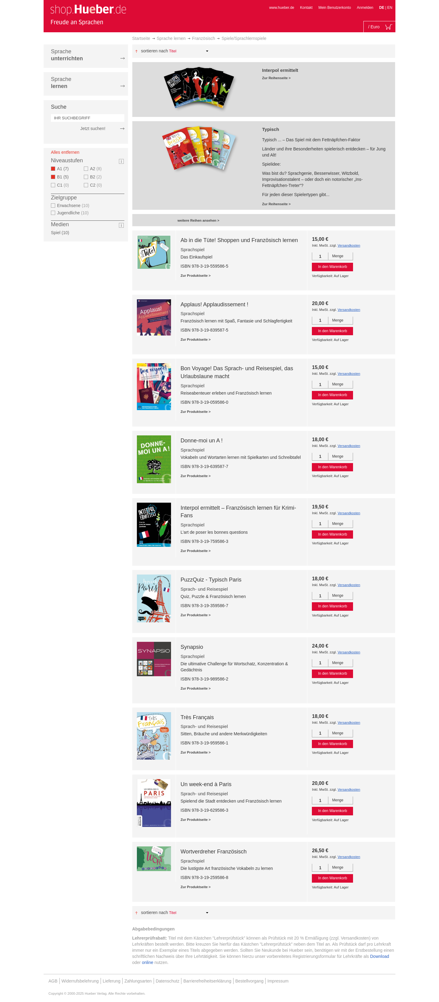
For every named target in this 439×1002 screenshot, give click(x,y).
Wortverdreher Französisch (213, 852)
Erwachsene (74, 205)
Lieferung (111, 981)
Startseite (141, 38)
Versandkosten (348, 245)
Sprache (67, 55)
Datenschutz (168, 981)
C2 (96, 185)
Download (379, 956)
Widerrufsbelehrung (80, 981)
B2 (96, 176)
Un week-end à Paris (205, 784)
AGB (53, 981)
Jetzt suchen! (92, 128)
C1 (63, 185)
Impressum (277, 981)
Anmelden (365, 7)
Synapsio (191, 647)
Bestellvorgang (249, 981)
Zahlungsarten (138, 981)
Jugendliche (73, 212)
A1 (64, 168)
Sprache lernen (171, 38)
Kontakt (306, 7)
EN (389, 7)
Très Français (197, 717)
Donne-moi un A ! (201, 441)
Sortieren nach (154, 50)
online (147, 962)
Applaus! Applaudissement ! (214, 304)
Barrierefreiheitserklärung (207, 981)
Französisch (203, 38)
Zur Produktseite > (195, 275)
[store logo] (88, 14)
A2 (96, 168)
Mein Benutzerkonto (334, 7)
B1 (64, 176)
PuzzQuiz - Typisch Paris (210, 580)
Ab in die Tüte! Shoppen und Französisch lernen (239, 240)
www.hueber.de (281, 7)
